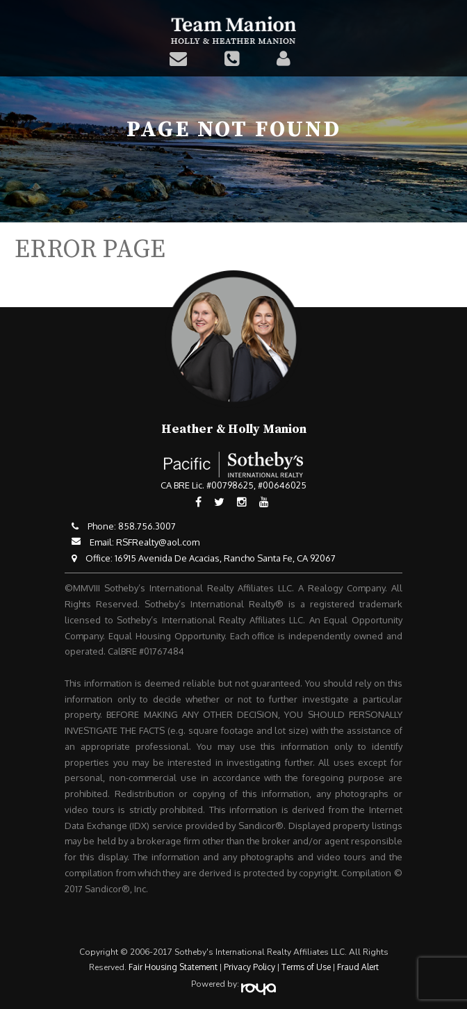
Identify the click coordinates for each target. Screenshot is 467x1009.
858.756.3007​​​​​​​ (147, 526)
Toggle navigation (448, 19)
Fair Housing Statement (173, 967)
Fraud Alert (358, 967)
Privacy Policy (249, 967)
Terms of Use (306, 967)
